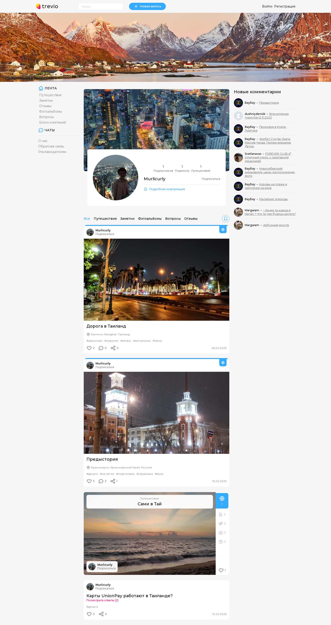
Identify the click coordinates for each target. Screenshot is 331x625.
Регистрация (284, 6)
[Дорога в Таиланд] (156, 280)
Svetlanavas (253, 153)
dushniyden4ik (255, 114)
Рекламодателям (52, 152)
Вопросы (46, 117)
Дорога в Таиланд (106, 326)
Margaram (252, 210)
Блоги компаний (52, 122)
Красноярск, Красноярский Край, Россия (121, 467)
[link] (225, 218)
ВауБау (250, 102)
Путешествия (50, 95)
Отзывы (45, 106)
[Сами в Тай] (150, 533)
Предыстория (102, 459)
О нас (43, 141)
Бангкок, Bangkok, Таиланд (110, 334)
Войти (267, 6)
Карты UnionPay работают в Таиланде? (129, 595)
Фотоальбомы (50, 111)
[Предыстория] (156, 413)
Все (87, 219)
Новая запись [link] (147, 6)
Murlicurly (103, 230)
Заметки (46, 100)
